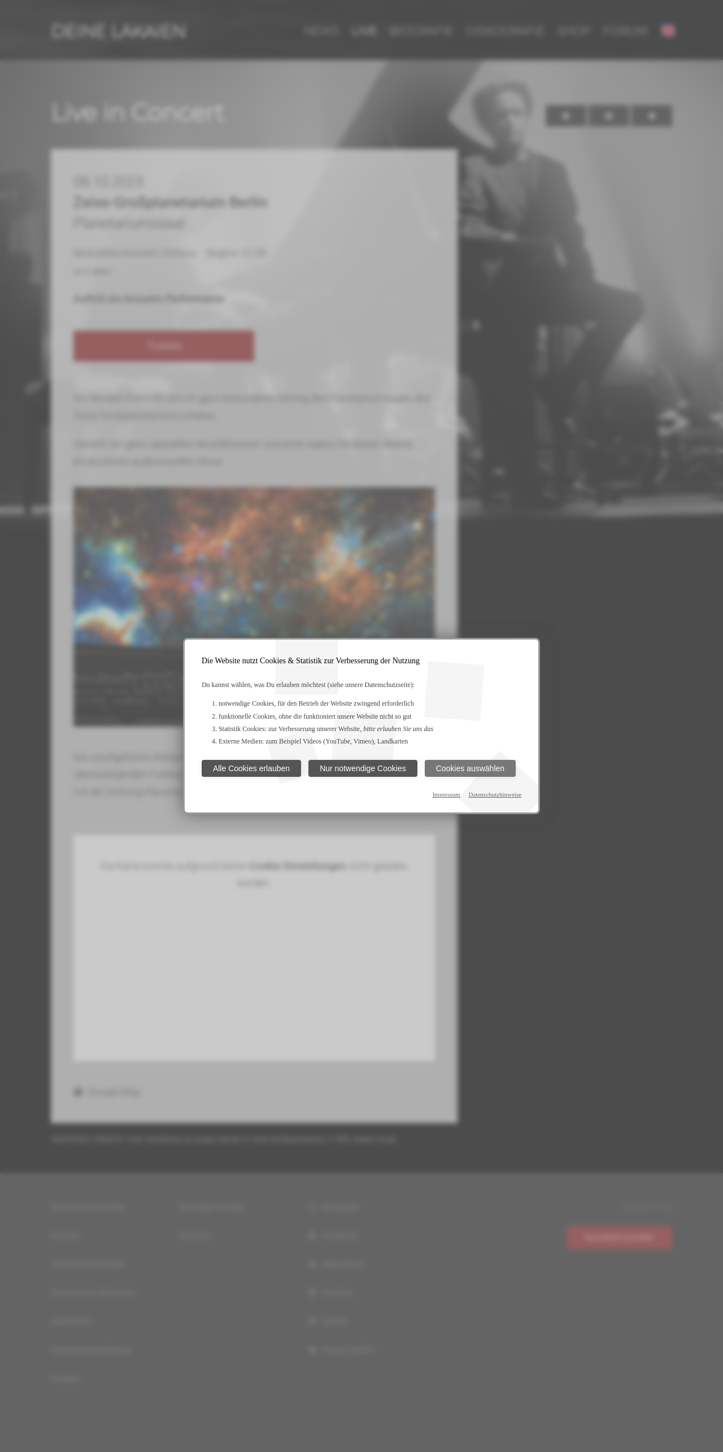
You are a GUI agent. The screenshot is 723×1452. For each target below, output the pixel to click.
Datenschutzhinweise (495, 794)
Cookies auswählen (470, 768)
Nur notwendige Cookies (363, 768)
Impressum (446, 794)
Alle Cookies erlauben (251, 768)
